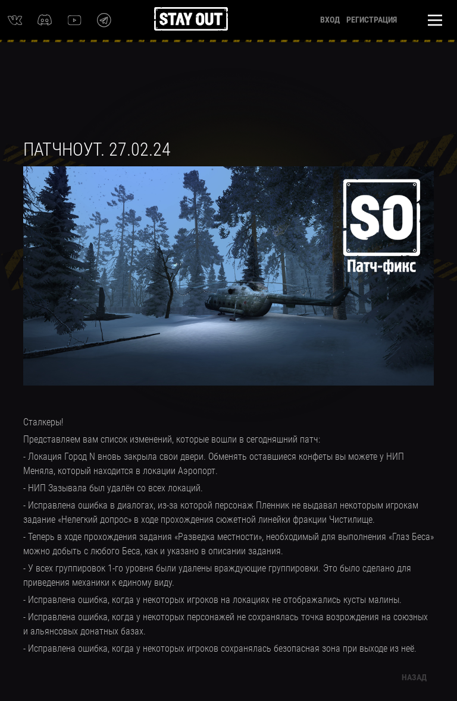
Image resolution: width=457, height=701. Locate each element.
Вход (330, 19)
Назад (414, 677)
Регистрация (371, 19)
